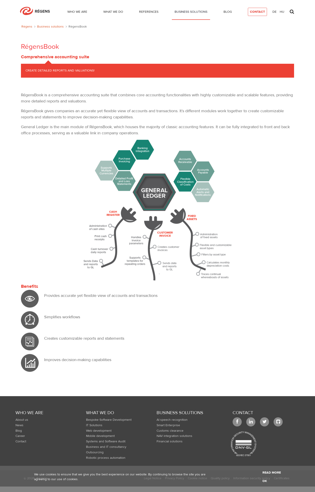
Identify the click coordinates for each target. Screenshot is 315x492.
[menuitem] (77, 13)
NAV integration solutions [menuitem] (174, 436)
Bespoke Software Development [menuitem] (109, 420)
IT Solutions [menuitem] (94, 425)
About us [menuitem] (21, 420)
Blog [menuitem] (18, 431)
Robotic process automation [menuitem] (105, 458)
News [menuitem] (19, 425)
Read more (271, 473)
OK (264, 481)
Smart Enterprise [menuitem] (168, 425)
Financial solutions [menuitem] (170, 441)
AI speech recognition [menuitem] (172, 420)
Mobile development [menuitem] (100, 436)
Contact (243, 413)
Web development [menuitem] (99, 431)
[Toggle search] (291, 10)
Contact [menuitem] (20, 441)
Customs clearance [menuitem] (170, 431)
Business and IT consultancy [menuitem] (106, 447)
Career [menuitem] (20, 436)
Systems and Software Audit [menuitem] (105, 441)
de (274, 12)
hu (282, 12)
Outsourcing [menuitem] (95, 452)
